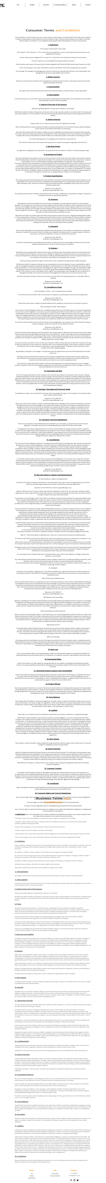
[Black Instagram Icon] (74, 1180)
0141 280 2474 (57, 188)
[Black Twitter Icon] (77, 1180)
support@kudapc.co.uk (56, 190)
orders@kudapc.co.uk (56, 239)
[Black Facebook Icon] (71, 1180)
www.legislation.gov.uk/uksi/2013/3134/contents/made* (65, 425)
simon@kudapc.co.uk (74, 1175)
